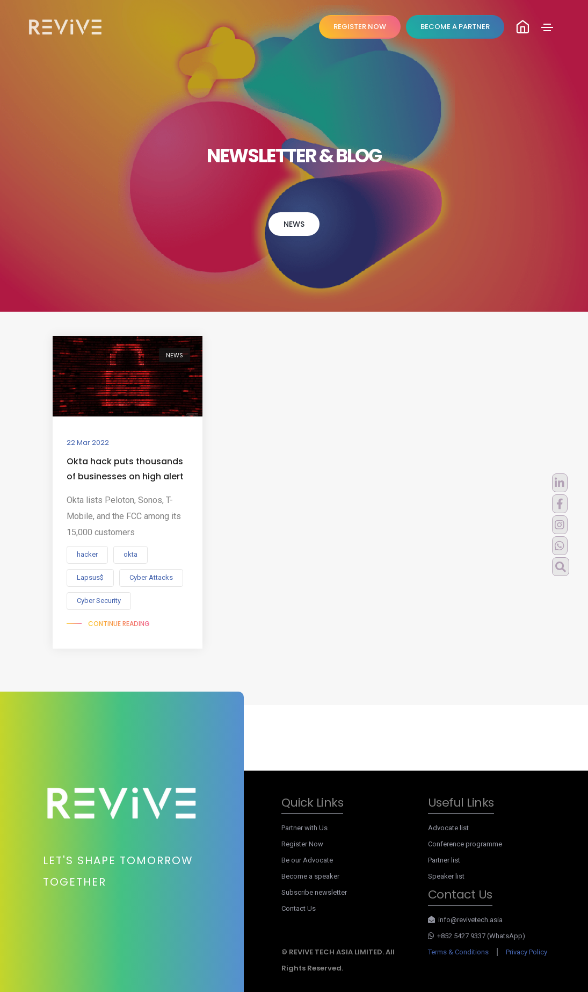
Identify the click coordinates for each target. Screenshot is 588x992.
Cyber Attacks (151, 577)
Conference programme (465, 844)
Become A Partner (455, 26)
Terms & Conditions (458, 952)
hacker (87, 554)
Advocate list (448, 828)
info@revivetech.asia (465, 920)
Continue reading (119, 623)
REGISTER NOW (359, 26)
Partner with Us (304, 828)
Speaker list (446, 876)
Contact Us (298, 908)
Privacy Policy (526, 952)
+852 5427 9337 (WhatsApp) (477, 936)
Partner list (444, 860)
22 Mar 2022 (88, 442)
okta (130, 554)
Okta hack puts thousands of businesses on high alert (125, 469)
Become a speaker (310, 876)
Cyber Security (99, 600)
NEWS (294, 224)
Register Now (302, 844)
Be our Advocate (307, 860)
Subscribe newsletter (314, 892)
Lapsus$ (90, 577)
